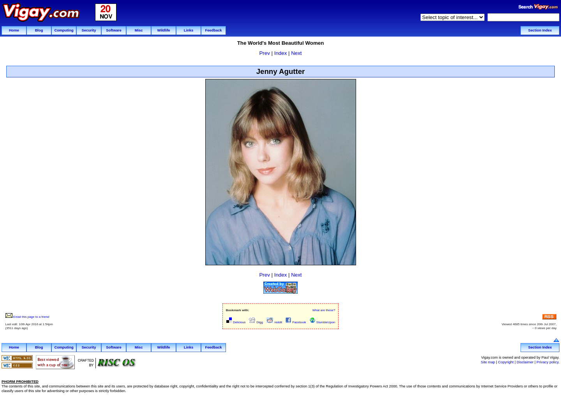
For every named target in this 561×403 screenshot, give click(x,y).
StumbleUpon (322, 322)
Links (188, 30)
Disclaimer (525, 362)
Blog (39, 30)
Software (113, 30)
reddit (274, 322)
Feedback (213, 30)
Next (296, 53)
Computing (63, 30)
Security (89, 30)
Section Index (540, 30)
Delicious (236, 322)
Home (14, 30)
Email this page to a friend (27, 317)
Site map (488, 362)
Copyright (505, 362)
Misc (139, 30)
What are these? (323, 310)
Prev (264, 53)
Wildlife (163, 30)
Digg (256, 322)
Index (280, 53)
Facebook (295, 322)
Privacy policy (547, 362)
